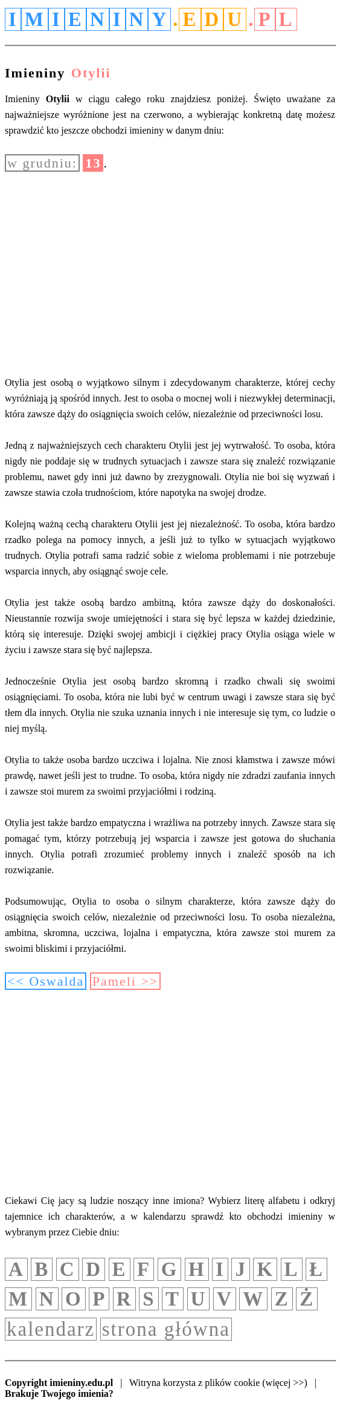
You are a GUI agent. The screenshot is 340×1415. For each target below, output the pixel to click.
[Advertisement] (170, 273)
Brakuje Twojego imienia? (59, 1393)
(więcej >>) (284, 1383)
